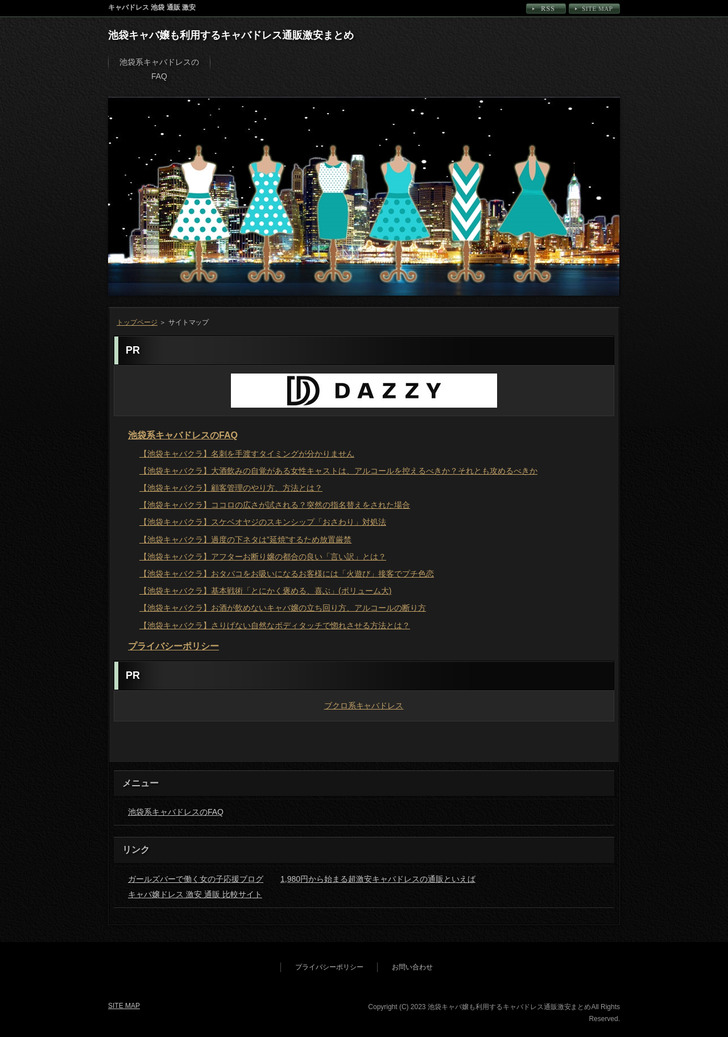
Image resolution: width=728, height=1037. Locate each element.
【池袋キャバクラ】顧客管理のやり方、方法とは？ (230, 487)
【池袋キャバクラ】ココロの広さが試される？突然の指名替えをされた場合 (274, 504)
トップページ (137, 322)
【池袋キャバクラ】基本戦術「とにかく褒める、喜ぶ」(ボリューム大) (265, 590)
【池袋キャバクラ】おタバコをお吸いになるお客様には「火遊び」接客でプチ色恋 (286, 573)
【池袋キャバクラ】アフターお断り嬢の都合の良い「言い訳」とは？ (262, 556)
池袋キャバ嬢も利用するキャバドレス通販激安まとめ (231, 35)
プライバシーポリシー (173, 646)
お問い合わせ (412, 967)
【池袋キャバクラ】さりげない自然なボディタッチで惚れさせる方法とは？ (274, 625)
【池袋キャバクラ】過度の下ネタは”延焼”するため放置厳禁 (245, 539)
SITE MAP (594, 8)
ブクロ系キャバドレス (364, 705)
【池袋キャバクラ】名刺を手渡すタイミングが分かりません (246, 453)
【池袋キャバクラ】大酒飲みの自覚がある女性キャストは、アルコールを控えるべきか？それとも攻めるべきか (338, 470)
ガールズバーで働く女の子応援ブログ (195, 878)
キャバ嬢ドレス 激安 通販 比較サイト (195, 894)
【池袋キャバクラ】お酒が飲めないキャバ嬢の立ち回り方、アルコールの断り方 (282, 607)
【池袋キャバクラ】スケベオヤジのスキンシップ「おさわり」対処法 (262, 521)
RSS (546, 8)
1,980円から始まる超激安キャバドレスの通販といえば (377, 878)
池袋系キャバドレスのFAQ (159, 69)
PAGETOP (589, 749)
